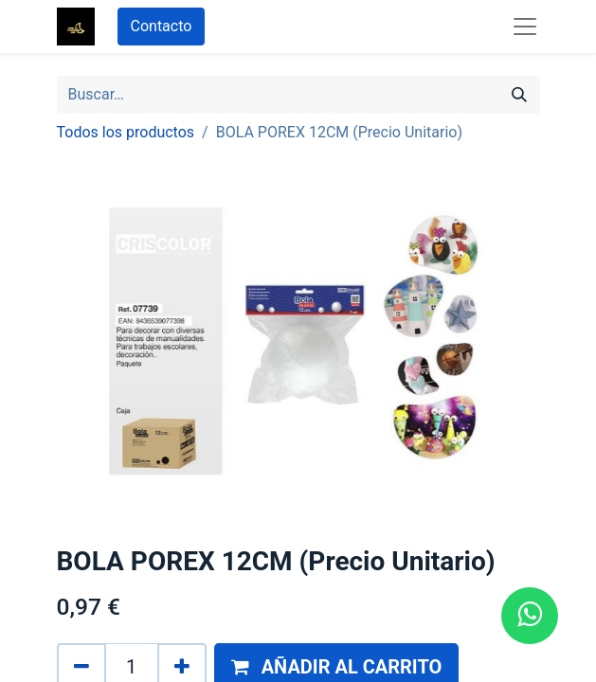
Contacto (161, 26)
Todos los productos (126, 132)
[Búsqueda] (519, 95)
